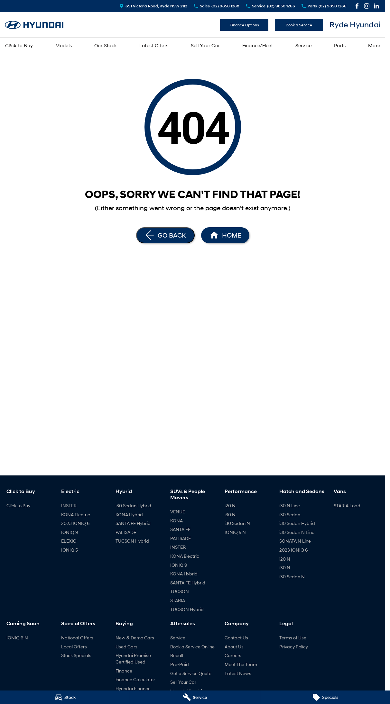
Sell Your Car (205, 45)
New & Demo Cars (135, 637)
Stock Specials (76, 655)
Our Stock (105, 45)
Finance (124, 670)
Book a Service (299, 25)
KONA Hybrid (129, 514)
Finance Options (244, 25)
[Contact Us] (153, 6)
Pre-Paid (179, 664)
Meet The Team (241, 664)
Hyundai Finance (133, 688)
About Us (234, 646)
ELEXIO (69, 541)
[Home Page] (34, 25)
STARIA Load (347, 505)
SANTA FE (180, 529)
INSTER (69, 505)
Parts (340, 45)
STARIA (177, 600)
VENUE (177, 511)
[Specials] (325, 697)
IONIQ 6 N (17, 637)
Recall (176, 655)
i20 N (230, 505)
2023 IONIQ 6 (75, 523)
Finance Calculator (135, 679)
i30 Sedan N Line (296, 532)
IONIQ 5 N (235, 532)
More (374, 45)
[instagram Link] (367, 6)
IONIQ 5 (69, 550)
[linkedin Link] (376, 6)
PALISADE (126, 532)
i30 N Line (289, 505)
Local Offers (74, 646)
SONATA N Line (295, 541)
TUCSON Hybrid (132, 541)
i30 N (230, 514)
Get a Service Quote (190, 673)
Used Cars (126, 646)
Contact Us (236, 637)
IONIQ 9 (69, 532)
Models (63, 45)
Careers (233, 655)
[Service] (195, 697)
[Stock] (65, 697)
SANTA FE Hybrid (133, 523)
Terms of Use (292, 637)
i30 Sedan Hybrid (133, 505)
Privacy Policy (293, 646)
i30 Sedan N (237, 523)
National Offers (77, 637)
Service (303, 45)
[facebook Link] (357, 6)
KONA (176, 520)
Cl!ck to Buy (19, 45)
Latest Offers (153, 45)
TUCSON (179, 591)
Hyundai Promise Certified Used (133, 658)
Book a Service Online (192, 646)
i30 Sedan (289, 514)
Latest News (238, 673)
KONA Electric (75, 514)
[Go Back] (165, 235)
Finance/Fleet (257, 45)
